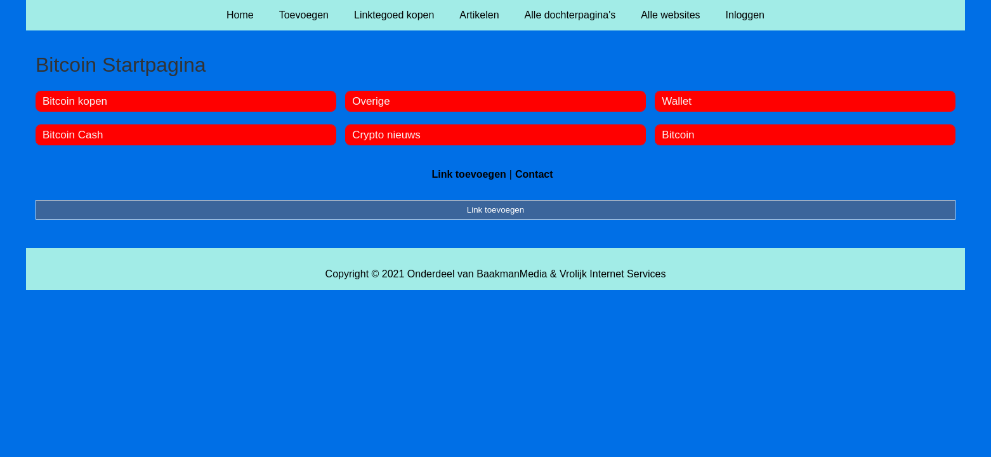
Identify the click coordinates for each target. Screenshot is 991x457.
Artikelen (479, 15)
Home (240, 15)
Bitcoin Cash (73, 135)
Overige (371, 101)
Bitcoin (678, 135)
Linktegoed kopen (394, 15)
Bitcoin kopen (75, 101)
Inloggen (745, 15)
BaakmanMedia (511, 273)
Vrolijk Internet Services (613, 273)
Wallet (677, 101)
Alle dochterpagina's (570, 15)
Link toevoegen (468, 174)
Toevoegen (304, 15)
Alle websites (670, 15)
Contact (534, 174)
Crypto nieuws (386, 135)
